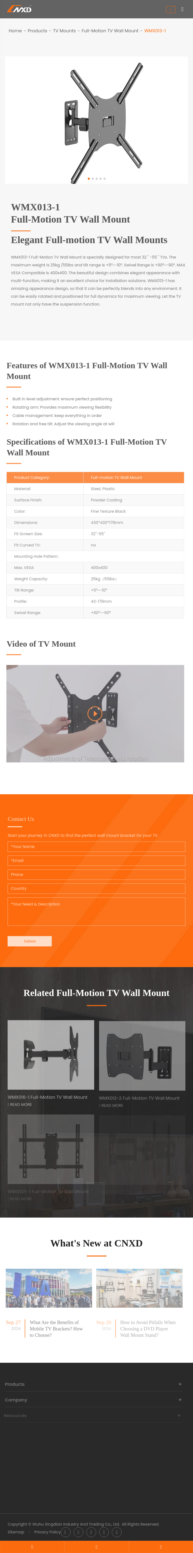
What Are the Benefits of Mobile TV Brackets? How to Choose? (53, 1329)
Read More (20, 1107)
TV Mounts (64, 31)
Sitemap (16, 1532)
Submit (30, 939)
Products (37, 31)
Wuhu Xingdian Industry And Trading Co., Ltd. (76, 1524)
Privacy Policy (47, 1532)
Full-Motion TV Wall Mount (110, 31)
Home (15, 31)
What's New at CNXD (96, 1243)
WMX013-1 (155, 31)
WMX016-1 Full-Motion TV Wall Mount (47, 1100)
